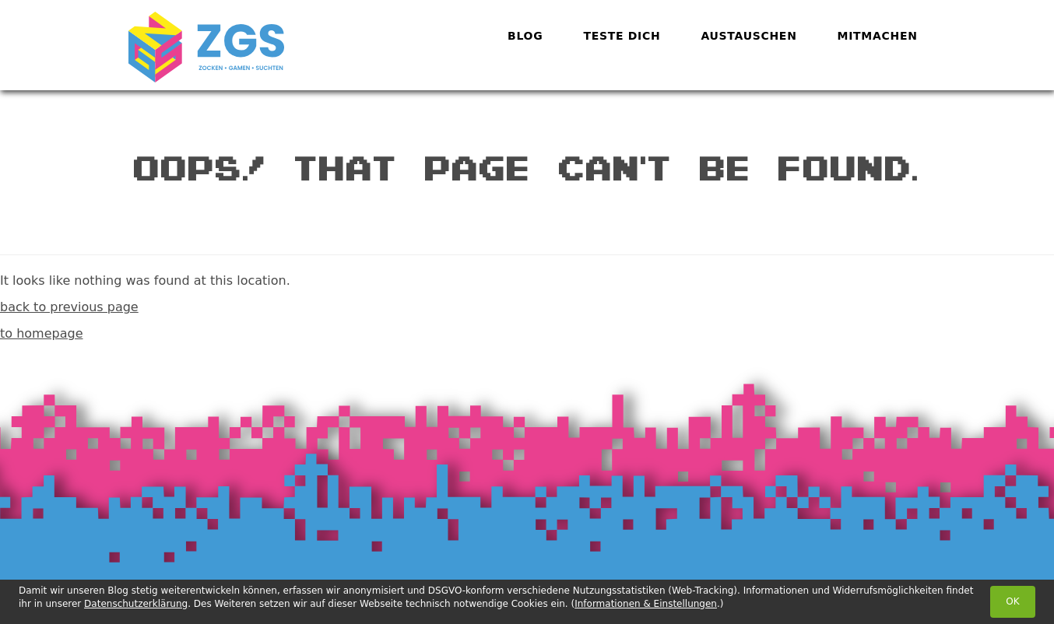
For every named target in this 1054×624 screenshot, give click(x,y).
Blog (525, 36)
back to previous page (69, 307)
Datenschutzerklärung (136, 603)
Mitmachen (878, 36)
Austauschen (748, 36)
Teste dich (621, 36)
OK (1012, 601)
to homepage (41, 333)
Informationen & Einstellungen (645, 603)
